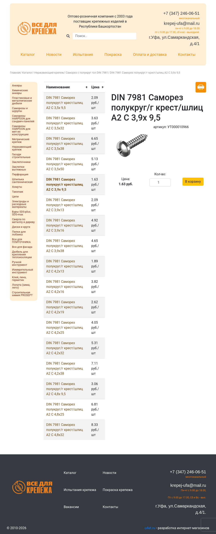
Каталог (28, 54)
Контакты (187, 54)
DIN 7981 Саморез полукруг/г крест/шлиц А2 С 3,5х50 (64, 164)
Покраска (113, 54)
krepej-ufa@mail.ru (182, 23)
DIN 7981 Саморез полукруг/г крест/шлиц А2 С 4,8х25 (64, 409)
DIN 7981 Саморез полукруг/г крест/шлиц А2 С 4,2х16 (64, 287)
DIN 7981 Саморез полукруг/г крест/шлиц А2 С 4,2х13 (64, 266)
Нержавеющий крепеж (49, 72)
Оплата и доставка (150, 54)
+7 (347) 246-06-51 (181, 13)
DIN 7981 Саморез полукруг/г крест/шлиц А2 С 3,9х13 (64, 205)
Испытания (83, 54)
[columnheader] (66, 87)
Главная (15, 72)
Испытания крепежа (80, 490)
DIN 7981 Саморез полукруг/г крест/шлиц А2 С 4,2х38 (64, 368)
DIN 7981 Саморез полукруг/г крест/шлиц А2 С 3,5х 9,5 (64, 103)
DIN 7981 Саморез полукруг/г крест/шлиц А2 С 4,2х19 (64, 307)
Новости (53, 54)
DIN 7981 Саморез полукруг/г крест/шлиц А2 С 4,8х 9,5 (64, 389)
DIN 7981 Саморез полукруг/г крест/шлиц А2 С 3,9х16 (64, 225)
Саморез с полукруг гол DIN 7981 (87, 72)
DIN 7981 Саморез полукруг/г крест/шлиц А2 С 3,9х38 (64, 246)
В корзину (193, 182)
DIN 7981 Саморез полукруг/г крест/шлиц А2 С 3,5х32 (64, 123)
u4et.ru (150, 528)
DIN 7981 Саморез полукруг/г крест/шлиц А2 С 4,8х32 (64, 430)
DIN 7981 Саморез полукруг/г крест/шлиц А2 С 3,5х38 (64, 144)
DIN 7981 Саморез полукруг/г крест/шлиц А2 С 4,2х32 (64, 348)
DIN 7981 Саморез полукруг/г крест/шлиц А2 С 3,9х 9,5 (64, 184)
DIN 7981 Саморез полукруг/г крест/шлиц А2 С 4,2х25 (64, 328)
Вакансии (71, 507)
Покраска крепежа (117, 490)
